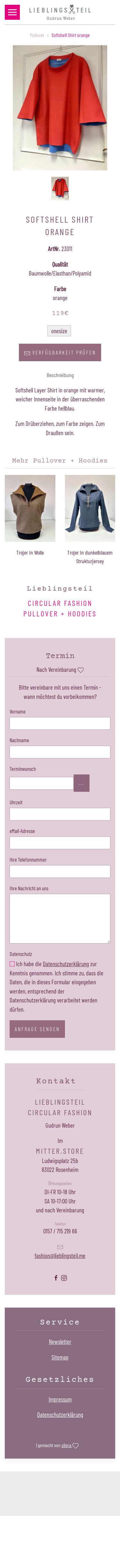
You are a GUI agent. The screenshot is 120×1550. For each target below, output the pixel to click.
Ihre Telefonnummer (28, 859)
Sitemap (60, 1357)
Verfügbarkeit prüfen (60, 352)
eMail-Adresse (22, 831)
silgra (70, 1446)
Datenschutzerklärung (66, 963)
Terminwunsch (23, 768)
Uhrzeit (16, 802)
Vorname (18, 711)
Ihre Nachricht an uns (29, 888)
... (81, 783)
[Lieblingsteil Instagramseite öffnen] (64, 1277)
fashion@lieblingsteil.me (60, 1255)
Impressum (60, 1399)
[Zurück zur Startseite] (60, 12)
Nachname (19, 740)
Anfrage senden (37, 1029)
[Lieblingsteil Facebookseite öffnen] (56, 1277)
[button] (12, 12)
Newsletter (60, 1341)
